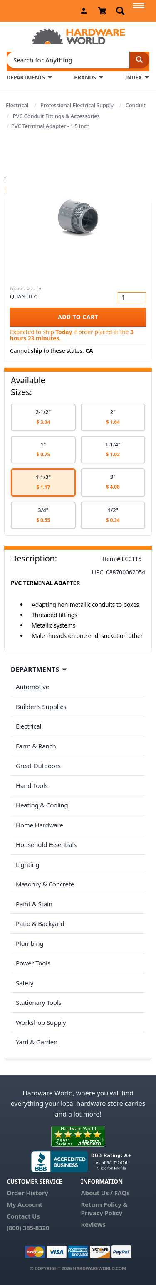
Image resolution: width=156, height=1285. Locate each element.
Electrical (17, 105)
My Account (24, 1204)
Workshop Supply (41, 1022)
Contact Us (23, 1216)
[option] (43, 417)
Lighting (28, 864)
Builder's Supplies (41, 706)
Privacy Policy (101, 1213)
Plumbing (29, 943)
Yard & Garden (36, 1042)
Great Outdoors (38, 765)
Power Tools (33, 963)
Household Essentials (46, 844)
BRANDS (85, 77)
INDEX (133, 77)
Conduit (136, 105)
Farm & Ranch (36, 746)
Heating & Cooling (42, 805)
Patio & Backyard (40, 923)
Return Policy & (104, 1204)
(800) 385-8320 (28, 1227)
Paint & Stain (34, 904)
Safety (24, 983)
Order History (27, 1193)
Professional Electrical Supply (77, 105)
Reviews (93, 1224)
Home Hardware (39, 825)
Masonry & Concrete (45, 884)
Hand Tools (32, 785)
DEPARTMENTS (26, 77)
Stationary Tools (39, 1002)
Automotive (32, 686)
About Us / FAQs (105, 1193)
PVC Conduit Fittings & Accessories (56, 116)
